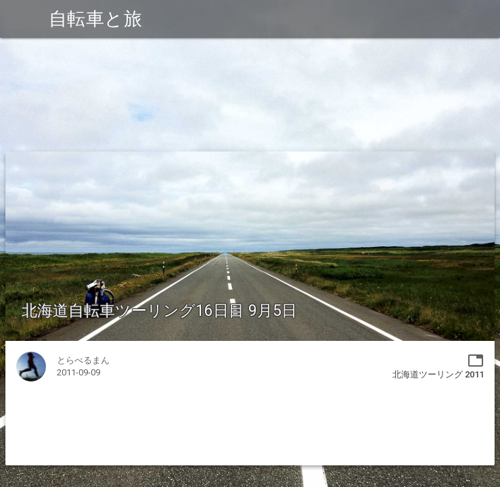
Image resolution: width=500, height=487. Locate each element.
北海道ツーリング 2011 (438, 374)
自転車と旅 (95, 19)
